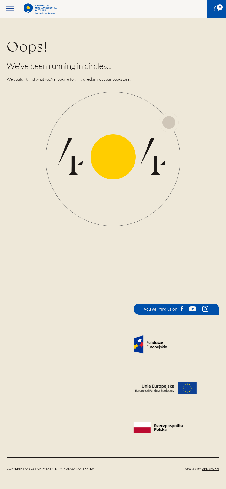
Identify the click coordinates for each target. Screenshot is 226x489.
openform (210, 468)
